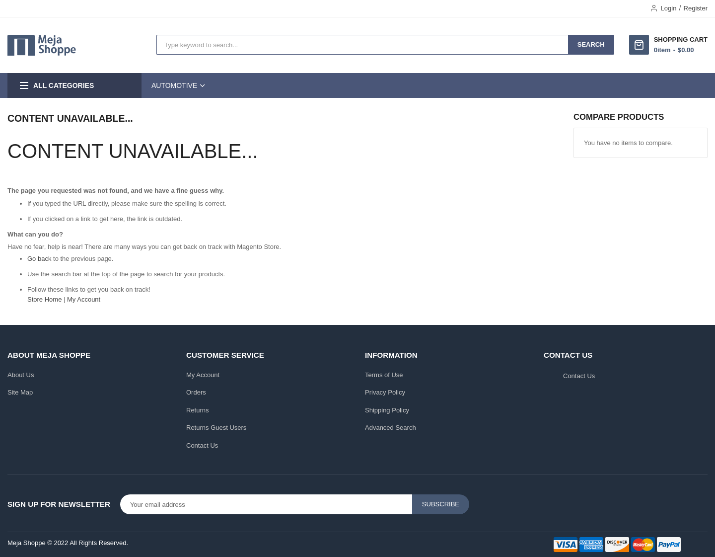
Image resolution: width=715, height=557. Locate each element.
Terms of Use (384, 375)
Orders (196, 392)
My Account (83, 299)
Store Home (44, 299)
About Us (20, 375)
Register (696, 8)
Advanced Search (390, 427)
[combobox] (362, 44)
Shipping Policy (387, 410)
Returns (197, 410)
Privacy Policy (385, 392)
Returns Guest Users (216, 427)
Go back (39, 258)
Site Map (20, 392)
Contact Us (202, 445)
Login (669, 8)
